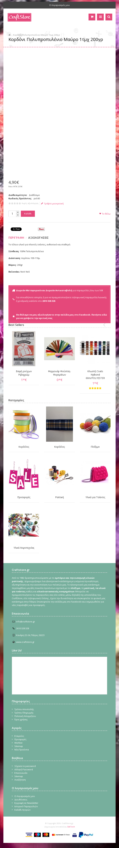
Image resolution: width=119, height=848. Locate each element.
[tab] (16, 237)
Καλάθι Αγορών (22, 809)
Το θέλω (106, 213)
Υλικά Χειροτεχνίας (24, 547)
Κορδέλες (23, 446)
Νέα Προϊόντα (21, 749)
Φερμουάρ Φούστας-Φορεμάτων (59, 373)
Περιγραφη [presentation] (16, 237)
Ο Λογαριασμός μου (59, 5)
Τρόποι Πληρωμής (23, 712)
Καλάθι (27, 213)
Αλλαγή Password (23, 769)
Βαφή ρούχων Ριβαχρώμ (24, 373)
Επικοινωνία (20, 772)
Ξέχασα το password (25, 766)
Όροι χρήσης (21, 719)
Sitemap (18, 746)
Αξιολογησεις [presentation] (38, 237)
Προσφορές (23, 497)
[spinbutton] (12, 214)
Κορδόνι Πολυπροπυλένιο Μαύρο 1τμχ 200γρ (36, 34)
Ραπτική (59, 497)
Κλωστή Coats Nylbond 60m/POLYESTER (95, 375)
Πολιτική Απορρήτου (25, 716)
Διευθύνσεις (20, 799)
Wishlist (18, 742)
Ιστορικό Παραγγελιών (26, 806)
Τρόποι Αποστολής (24, 709)
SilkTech (71, 826)
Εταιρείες (19, 735)
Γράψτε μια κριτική (52, 203)
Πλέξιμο (95, 446)
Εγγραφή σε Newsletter (26, 802)
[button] (17, 212)
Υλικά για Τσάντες (95, 497)
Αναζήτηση (20, 779)
